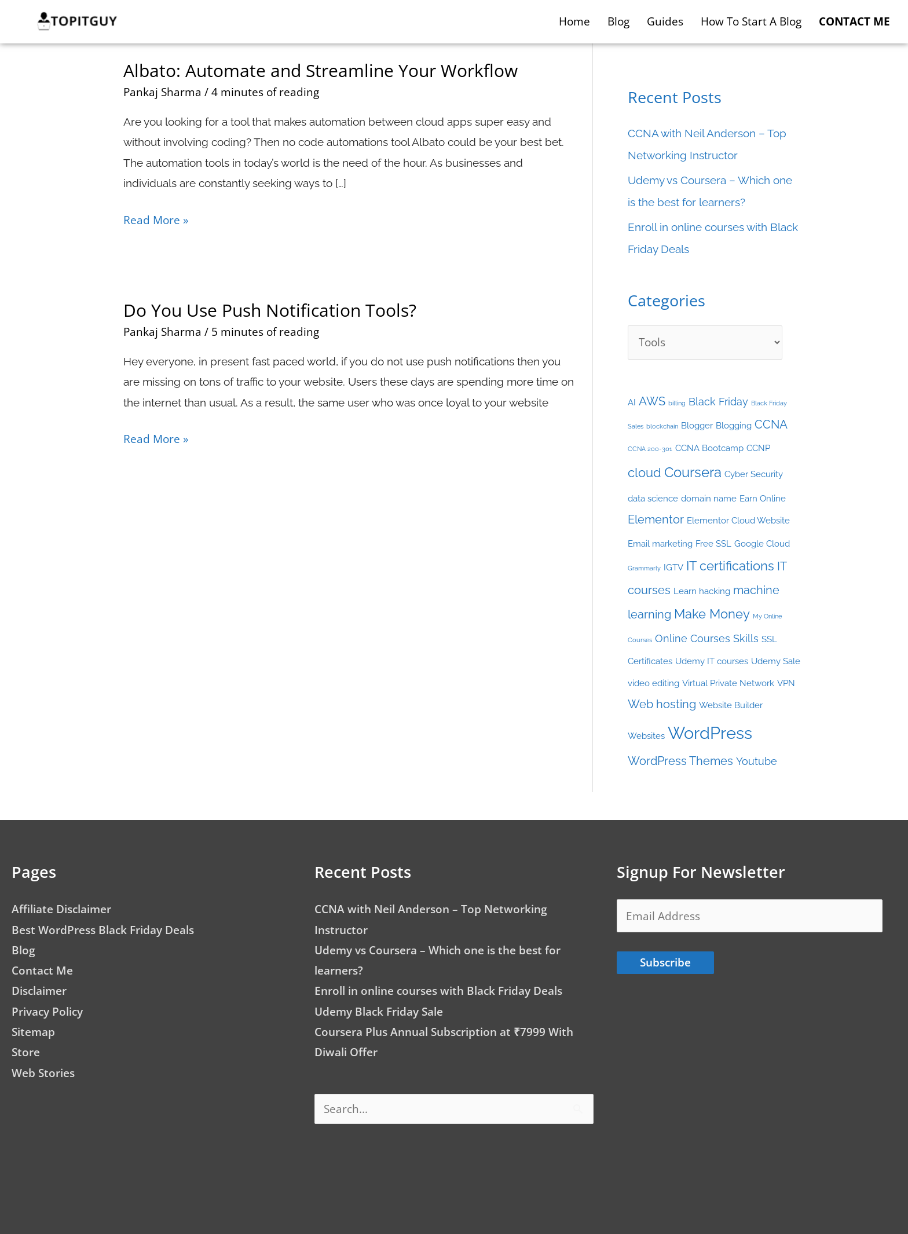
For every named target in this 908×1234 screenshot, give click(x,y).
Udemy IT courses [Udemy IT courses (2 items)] (711, 661)
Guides (665, 21)
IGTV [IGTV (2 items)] (673, 567)
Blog (618, 21)
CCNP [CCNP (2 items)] (758, 448)
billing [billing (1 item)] (677, 403)
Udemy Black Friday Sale (378, 1011)
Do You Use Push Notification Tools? (269, 310)
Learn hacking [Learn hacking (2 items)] (701, 591)
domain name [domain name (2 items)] (709, 498)
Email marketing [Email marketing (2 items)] (660, 543)
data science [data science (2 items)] (653, 498)
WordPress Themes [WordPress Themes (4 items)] (680, 761)
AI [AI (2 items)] (632, 402)
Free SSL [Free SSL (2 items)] (713, 543)
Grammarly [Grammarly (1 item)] (644, 568)
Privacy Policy (47, 1011)
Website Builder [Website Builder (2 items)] (731, 705)
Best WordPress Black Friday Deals (103, 930)
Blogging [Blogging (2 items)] (734, 425)
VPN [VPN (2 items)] (786, 683)
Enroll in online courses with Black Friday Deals (438, 990)
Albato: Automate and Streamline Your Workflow (320, 70)
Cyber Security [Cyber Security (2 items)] (753, 474)
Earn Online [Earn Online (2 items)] (762, 498)
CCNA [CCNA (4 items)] (771, 424)
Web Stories (43, 1073)
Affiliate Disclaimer (61, 909)
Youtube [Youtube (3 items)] (756, 761)
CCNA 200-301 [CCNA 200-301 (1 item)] (650, 448)
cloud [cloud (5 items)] (644, 473)
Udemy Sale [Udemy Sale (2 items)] (775, 661)
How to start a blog (751, 21)
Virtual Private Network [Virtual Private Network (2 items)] (728, 683)
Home (574, 21)
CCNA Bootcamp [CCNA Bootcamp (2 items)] (709, 448)
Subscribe (665, 962)
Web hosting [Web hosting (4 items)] (662, 704)
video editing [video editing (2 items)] (653, 683)
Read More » (155, 219)
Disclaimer (39, 990)
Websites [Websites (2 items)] (646, 736)
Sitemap (33, 1031)
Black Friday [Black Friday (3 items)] (718, 402)
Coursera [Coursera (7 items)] (693, 472)
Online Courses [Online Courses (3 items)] (692, 638)
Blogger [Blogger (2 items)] (697, 425)
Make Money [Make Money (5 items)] (712, 614)
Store (26, 1052)
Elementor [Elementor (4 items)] (656, 519)
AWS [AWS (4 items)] (652, 401)
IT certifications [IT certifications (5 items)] (730, 566)
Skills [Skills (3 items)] (746, 638)
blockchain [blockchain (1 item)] (662, 426)
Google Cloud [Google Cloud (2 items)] (762, 543)
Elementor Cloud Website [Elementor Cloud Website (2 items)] (738, 520)
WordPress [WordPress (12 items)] (710, 733)
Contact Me (42, 970)
